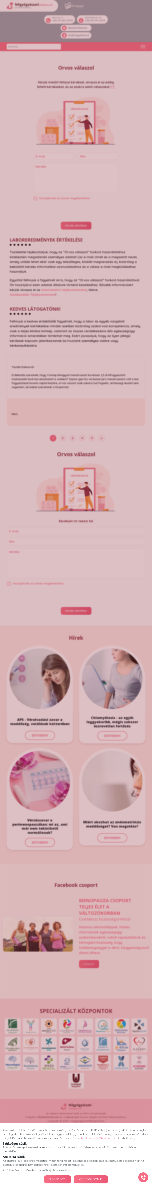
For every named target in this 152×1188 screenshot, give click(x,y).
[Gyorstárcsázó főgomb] (143, 1177)
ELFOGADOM (57, 1179)
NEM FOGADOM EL (90, 1179)
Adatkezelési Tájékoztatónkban (99, 1138)
